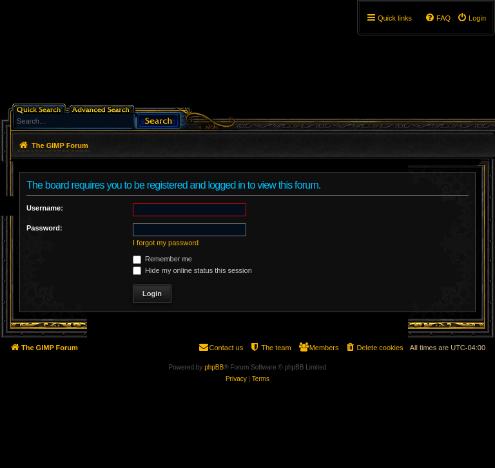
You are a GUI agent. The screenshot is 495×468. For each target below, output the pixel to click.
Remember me (162, 259)
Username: (44, 208)
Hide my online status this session (192, 270)
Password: (44, 228)
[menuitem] (471, 18)
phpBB (214, 367)
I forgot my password (166, 243)
